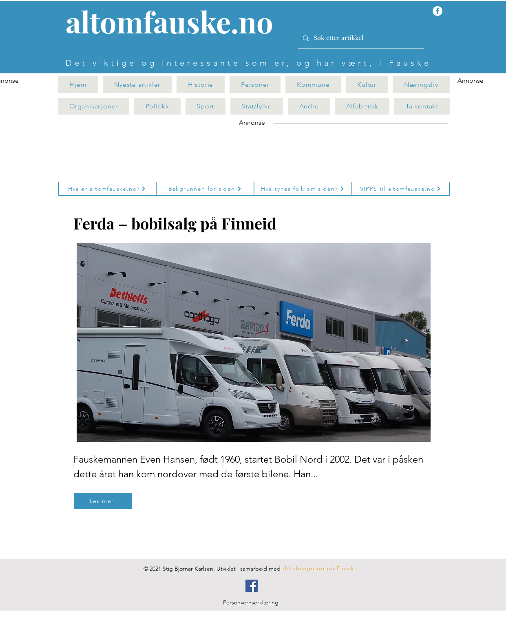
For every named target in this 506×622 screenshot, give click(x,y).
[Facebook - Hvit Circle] (437, 11)
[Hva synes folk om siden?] (303, 189)
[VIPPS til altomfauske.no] (401, 189)
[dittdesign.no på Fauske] (321, 568)
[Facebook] (251, 586)
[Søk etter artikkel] (360, 38)
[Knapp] (174, 23)
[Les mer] (103, 501)
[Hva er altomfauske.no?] (107, 189)
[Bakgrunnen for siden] (205, 189)
